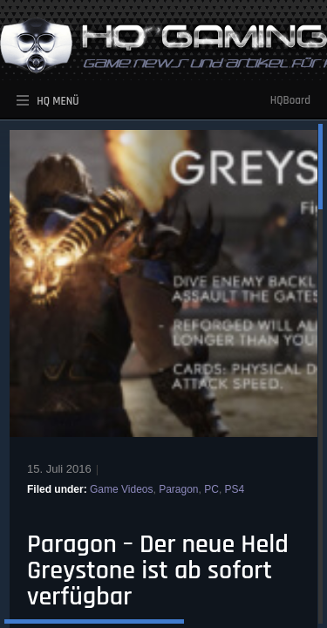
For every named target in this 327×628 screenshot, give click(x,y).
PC (211, 489)
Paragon (178, 489)
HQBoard (290, 100)
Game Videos (121, 489)
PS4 (235, 489)
